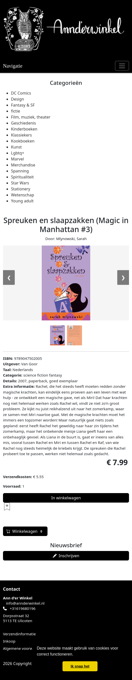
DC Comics (21, 93)
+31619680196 (23, 608)
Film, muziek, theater (30, 117)
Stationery (20, 189)
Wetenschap (22, 195)
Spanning (20, 171)
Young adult (22, 201)
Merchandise (23, 165)
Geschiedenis (23, 123)
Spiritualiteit (22, 177)
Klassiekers (21, 135)
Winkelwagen (25, 531)
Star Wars (20, 183)
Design (17, 99)
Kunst (16, 147)
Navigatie (12, 66)
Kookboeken (22, 141)
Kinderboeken (24, 129)
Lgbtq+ (17, 153)
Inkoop (9, 641)
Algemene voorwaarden (24, 648)
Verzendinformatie (19, 633)
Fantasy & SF (23, 105)
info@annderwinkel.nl (25, 603)
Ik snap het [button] (79, 666)
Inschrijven (66, 555)
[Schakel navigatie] (122, 66)
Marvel (17, 159)
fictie (15, 111)
